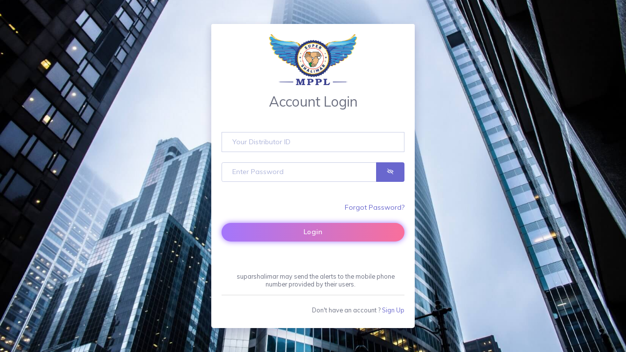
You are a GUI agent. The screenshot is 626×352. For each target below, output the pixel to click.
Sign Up (393, 310)
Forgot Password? (374, 207)
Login (313, 231)
